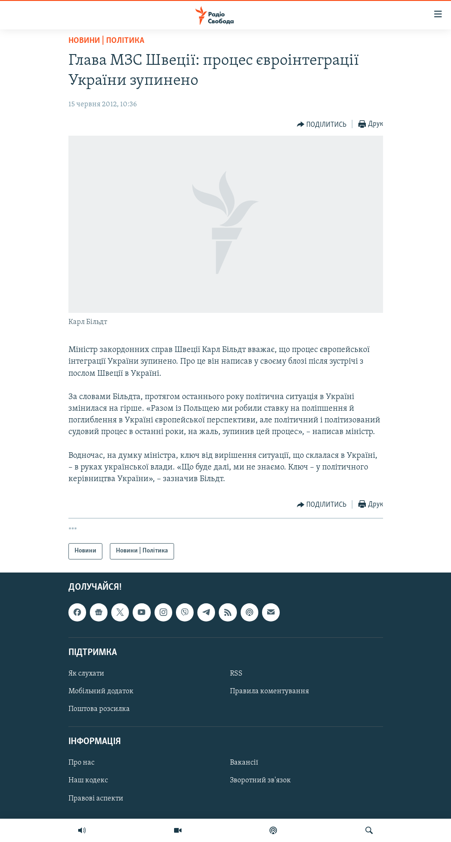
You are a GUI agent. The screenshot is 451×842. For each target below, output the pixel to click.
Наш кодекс (88, 780)
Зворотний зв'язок (260, 780)
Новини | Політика (106, 40)
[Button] (322, 124)
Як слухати (86, 673)
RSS (236, 673)
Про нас (81, 762)
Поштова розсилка (99, 709)
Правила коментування (269, 691)
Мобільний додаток (101, 691)
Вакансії (244, 762)
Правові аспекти (95, 798)
